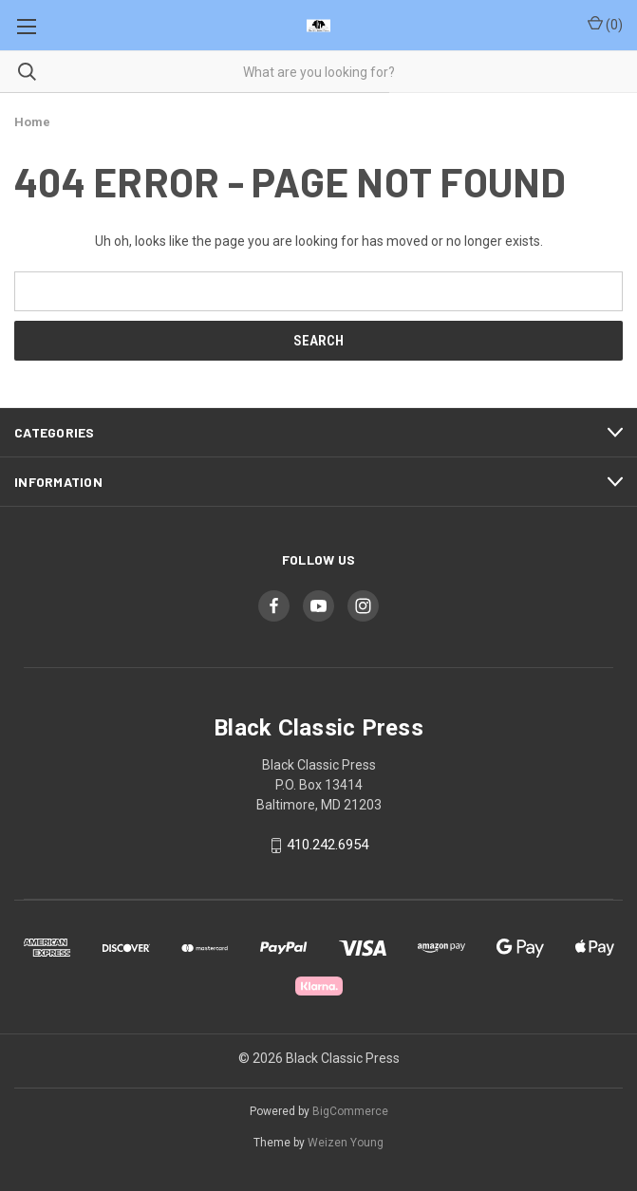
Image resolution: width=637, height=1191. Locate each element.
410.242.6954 (327, 845)
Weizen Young (346, 1142)
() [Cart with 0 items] (605, 23)
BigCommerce (350, 1111)
